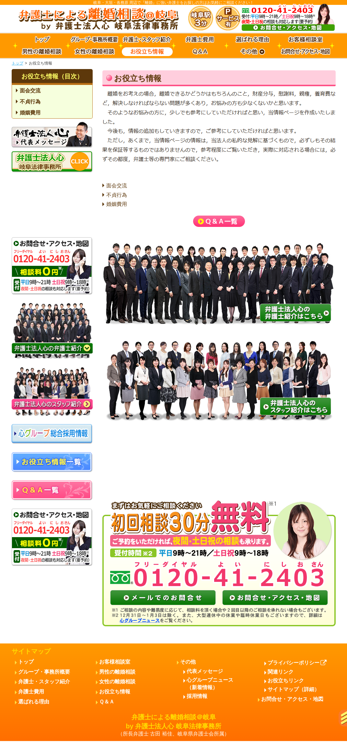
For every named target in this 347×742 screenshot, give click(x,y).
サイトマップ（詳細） (293, 689)
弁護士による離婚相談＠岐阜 (174, 725)
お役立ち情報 (114, 691)
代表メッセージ (205, 671)
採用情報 (197, 696)
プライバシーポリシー (297, 662)
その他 (188, 662)
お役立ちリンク (286, 680)
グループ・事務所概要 (44, 672)
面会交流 (116, 185)
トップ (17, 63)
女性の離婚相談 (117, 681)
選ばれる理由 (33, 701)
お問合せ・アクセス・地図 (292, 699)
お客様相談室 (114, 662)
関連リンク (281, 672)
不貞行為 (116, 195)
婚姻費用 (116, 204)
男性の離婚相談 (117, 672)
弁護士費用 (31, 691)
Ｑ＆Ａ (106, 701)
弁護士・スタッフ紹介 (44, 681)
